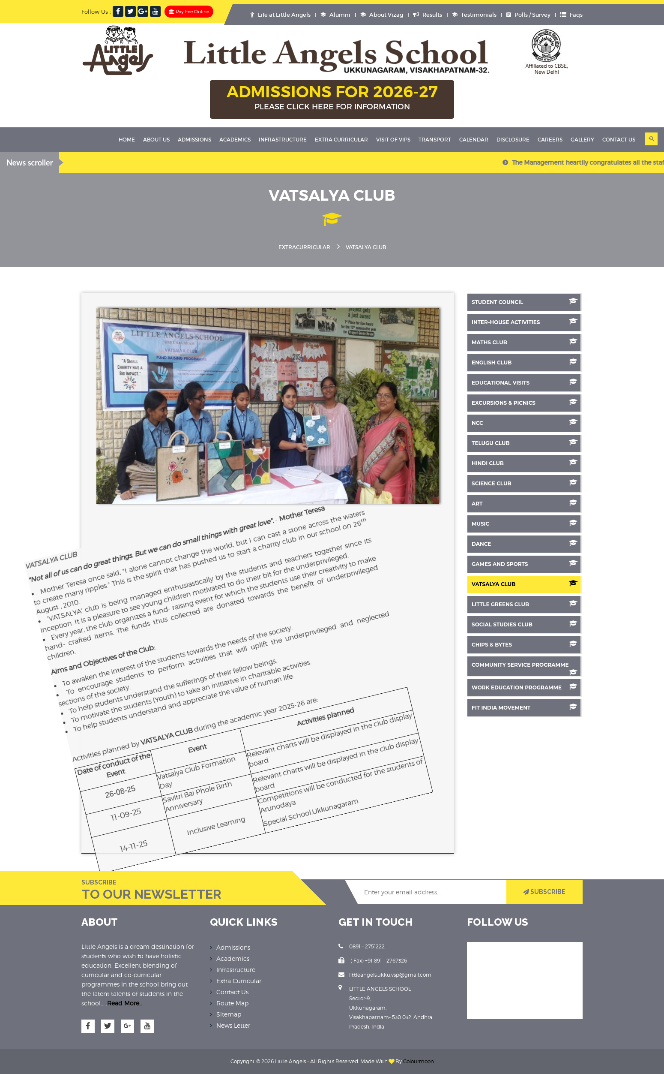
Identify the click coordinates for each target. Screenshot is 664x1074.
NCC (525, 422)
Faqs (571, 14)
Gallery (582, 139)
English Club (525, 362)
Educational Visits (525, 382)
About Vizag (381, 14)
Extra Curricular (341, 139)
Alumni (335, 14)
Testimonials (474, 14)
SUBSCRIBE (544, 891)
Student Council (525, 301)
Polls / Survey (528, 14)
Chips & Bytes (525, 644)
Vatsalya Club (525, 583)
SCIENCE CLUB (525, 483)
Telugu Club (525, 442)
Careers (550, 139)
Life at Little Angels (280, 14)
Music (525, 523)
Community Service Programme (525, 668)
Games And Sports (525, 563)
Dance (525, 543)
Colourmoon (418, 1061)
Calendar (473, 139)
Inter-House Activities (525, 321)
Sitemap (228, 1014)
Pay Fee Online (189, 12)
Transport (435, 139)
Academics (235, 139)
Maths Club (525, 342)
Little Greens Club (525, 604)
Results (427, 14)
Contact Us (618, 139)
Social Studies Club (525, 624)
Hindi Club (525, 462)
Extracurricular (304, 247)
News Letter (233, 1025)
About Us (156, 139)
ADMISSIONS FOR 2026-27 (332, 98)
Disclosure (513, 139)
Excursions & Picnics (525, 402)
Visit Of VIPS (393, 139)
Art (525, 503)
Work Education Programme (525, 687)
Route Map (232, 1003)
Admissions (194, 139)
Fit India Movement (525, 707)
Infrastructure (283, 139)
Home (127, 139)
